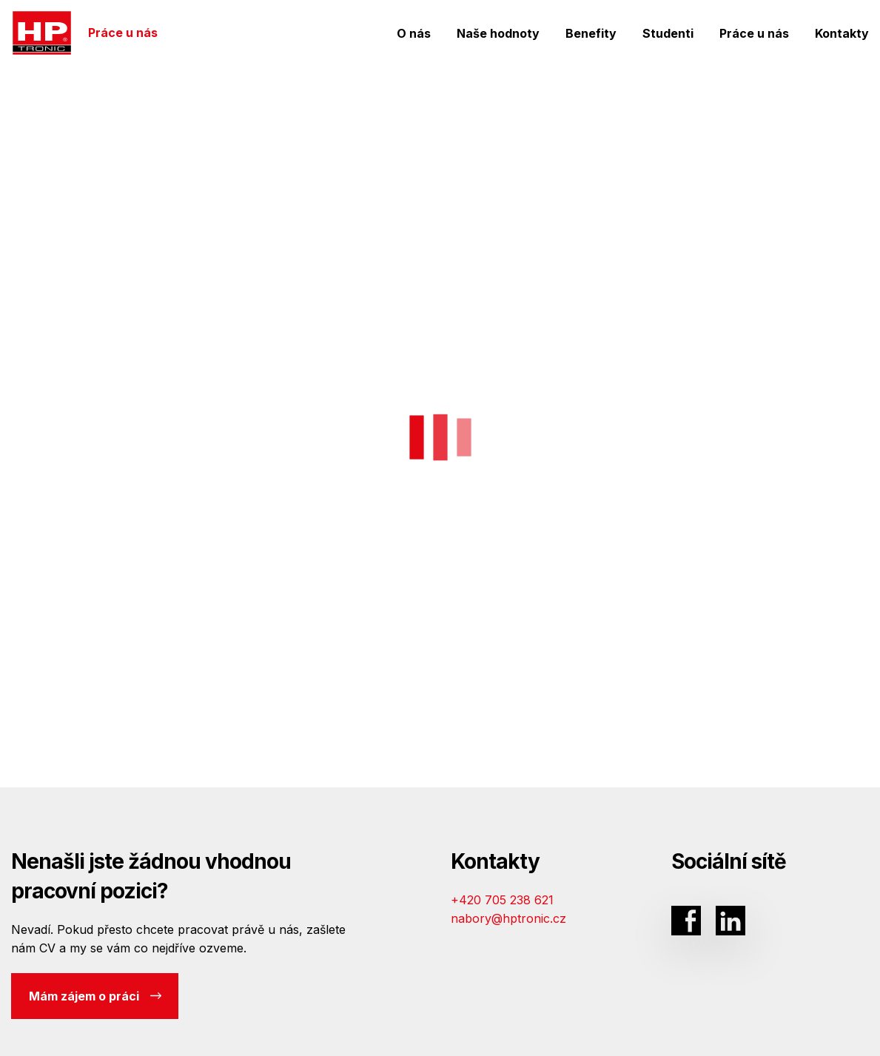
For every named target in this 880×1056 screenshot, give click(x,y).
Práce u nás (85, 33)
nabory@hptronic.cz (508, 918)
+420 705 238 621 (502, 899)
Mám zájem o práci (95, 996)
